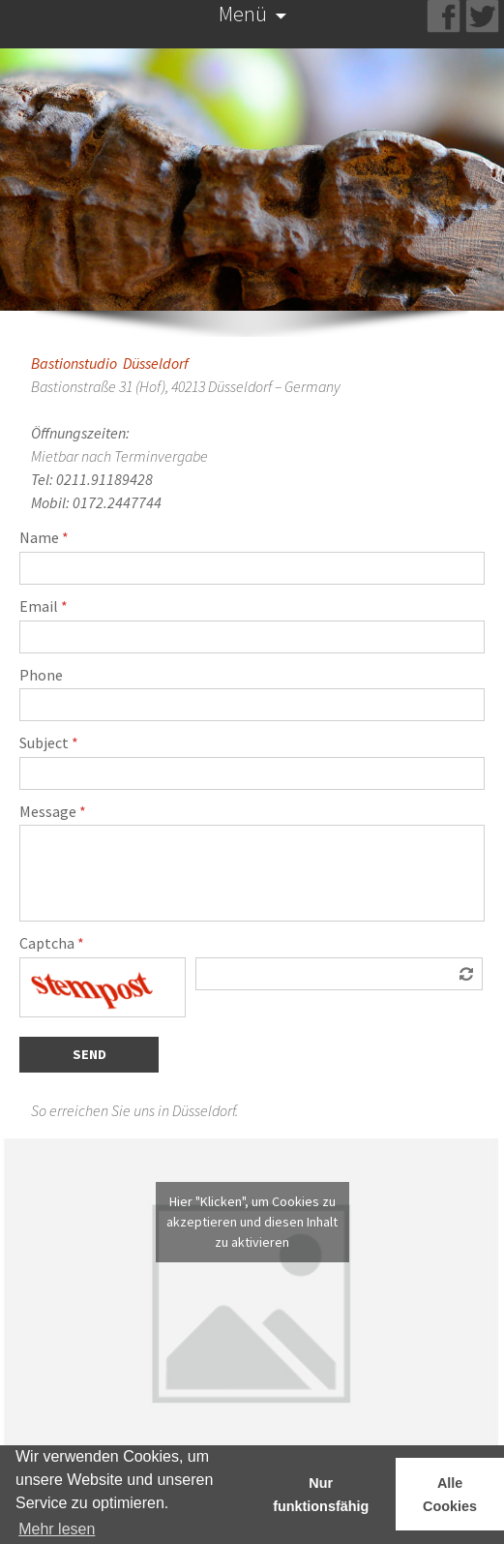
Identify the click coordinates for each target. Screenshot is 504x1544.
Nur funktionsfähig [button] (321, 1494)
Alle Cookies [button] (450, 1494)
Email (43, 607)
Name (44, 538)
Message (52, 812)
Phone (41, 675)
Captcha (51, 944)
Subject (48, 743)
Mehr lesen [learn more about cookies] (56, 1529)
